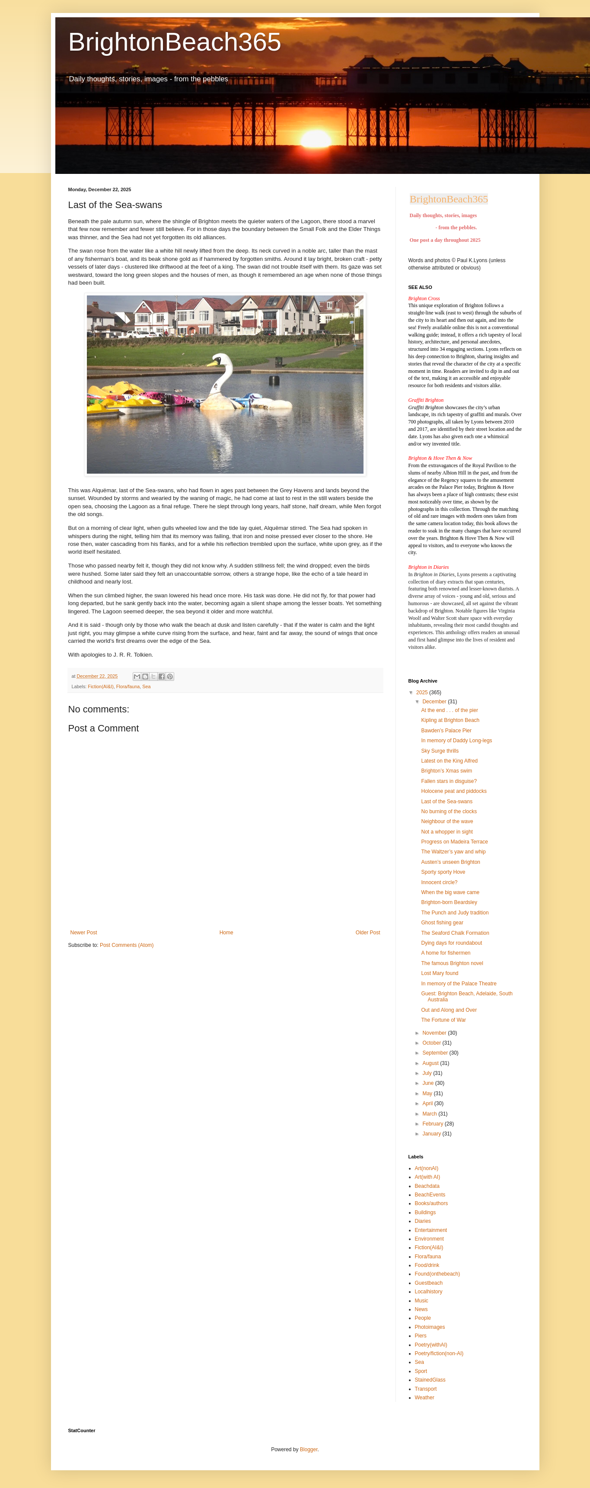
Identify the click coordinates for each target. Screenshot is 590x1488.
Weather (424, 1398)
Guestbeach (429, 1283)
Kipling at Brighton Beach (450, 720)
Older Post (368, 933)
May (428, 1093)
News (421, 1309)
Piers (421, 1336)
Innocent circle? (439, 882)
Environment (429, 1239)
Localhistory (429, 1292)
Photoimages (430, 1327)
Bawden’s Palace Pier (446, 731)
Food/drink (427, 1265)
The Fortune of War (443, 1020)
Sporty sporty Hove (443, 872)
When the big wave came (450, 892)
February (433, 1124)
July (427, 1073)
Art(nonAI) (427, 1168)
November (435, 1033)
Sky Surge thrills (440, 751)
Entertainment (431, 1230)
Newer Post (83, 933)
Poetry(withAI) (431, 1345)
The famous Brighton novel (452, 963)
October (432, 1043)
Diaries (423, 1221)
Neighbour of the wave (447, 821)
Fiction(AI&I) (100, 686)
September (435, 1053)
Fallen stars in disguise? (449, 781)
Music (421, 1301)
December (435, 702)
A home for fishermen (445, 953)
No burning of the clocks (449, 811)
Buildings (425, 1212)
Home (226, 933)
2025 (422, 692)
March (430, 1114)
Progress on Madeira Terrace (454, 842)
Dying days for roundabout (451, 943)
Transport (426, 1389)
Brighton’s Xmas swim (446, 771)
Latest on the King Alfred (449, 761)
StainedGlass (430, 1380)
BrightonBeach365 (175, 41)
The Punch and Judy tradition (454, 913)
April (428, 1103)
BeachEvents (430, 1195)
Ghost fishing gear (442, 923)
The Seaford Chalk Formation (455, 933)
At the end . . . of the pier (449, 710)
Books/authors (431, 1203)
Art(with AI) (427, 1177)
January (432, 1134)
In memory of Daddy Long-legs (456, 741)
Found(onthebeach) (437, 1274)
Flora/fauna (128, 686)
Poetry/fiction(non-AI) (439, 1353)
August (431, 1063)
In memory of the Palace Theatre (459, 984)
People (423, 1318)
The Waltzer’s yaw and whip (453, 852)
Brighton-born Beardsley (449, 902)
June (428, 1083)
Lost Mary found (439, 973)
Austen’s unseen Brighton (450, 862)
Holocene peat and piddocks (453, 791)
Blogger (309, 1449)
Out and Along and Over (449, 1010)
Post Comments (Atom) (127, 945)
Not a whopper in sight (446, 832)
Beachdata (427, 1186)
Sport (421, 1371)
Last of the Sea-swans (446, 802)
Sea (146, 686)
